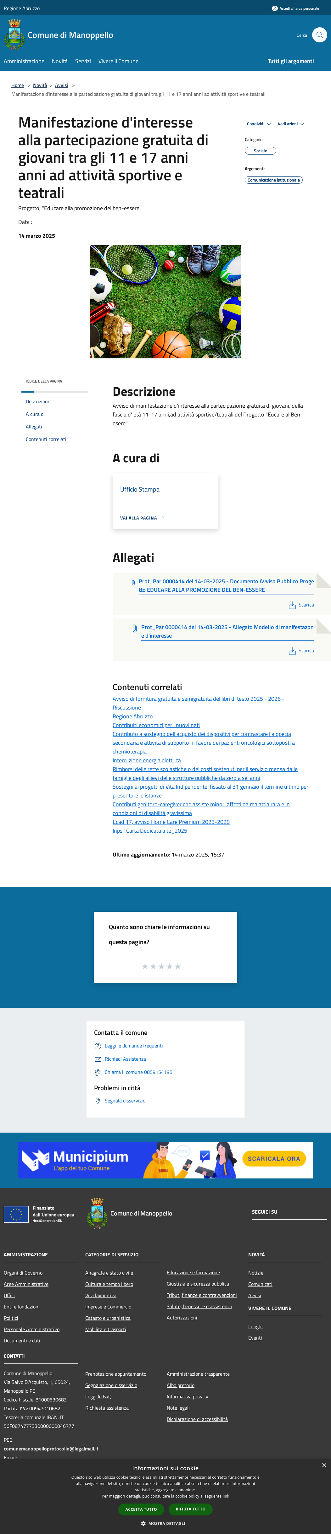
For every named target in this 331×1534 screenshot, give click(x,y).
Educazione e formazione (193, 1272)
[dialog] (165, 1496)
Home (17, 85)
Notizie (255, 1272)
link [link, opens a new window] (226, 1496)
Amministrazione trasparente (198, 1374)
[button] (165, 1523)
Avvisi (61, 85)
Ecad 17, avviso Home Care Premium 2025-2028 (171, 822)
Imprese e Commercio (108, 1306)
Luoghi (255, 1326)
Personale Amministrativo (31, 1329)
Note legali (178, 1408)
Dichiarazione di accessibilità (197, 1419)
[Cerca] (319, 34)
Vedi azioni (292, 124)
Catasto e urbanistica (108, 1318)
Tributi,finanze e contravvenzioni (202, 1295)
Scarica (300, 604)
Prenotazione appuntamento (115, 1374)
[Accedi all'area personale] (295, 8)
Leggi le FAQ (98, 1396)
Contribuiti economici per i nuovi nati (156, 725)
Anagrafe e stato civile (109, 1272)
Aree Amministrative (26, 1284)
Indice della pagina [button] (44, 381)
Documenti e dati (22, 1340)
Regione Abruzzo (22, 8)
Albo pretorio (180, 1385)
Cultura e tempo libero (109, 1284)
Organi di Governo (23, 1272)
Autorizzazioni (182, 1317)
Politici (11, 1318)
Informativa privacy (187, 1396)
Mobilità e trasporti (105, 1329)
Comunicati (260, 1284)
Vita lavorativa (100, 1295)
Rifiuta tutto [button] (191, 1509)
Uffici (9, 1295)
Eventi (255, 1337)
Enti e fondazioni (22, 1306)
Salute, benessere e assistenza (199, 1306)
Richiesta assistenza (107, 1408)
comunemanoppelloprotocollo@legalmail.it (51, 1448)
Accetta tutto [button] (141, 1509)
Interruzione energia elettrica (147, 760)
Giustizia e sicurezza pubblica (198, 1283)
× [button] (324, 1465)
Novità (40, 85)
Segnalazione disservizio (111, 1385)
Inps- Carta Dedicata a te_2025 (150, 830)
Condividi (260, 124)
